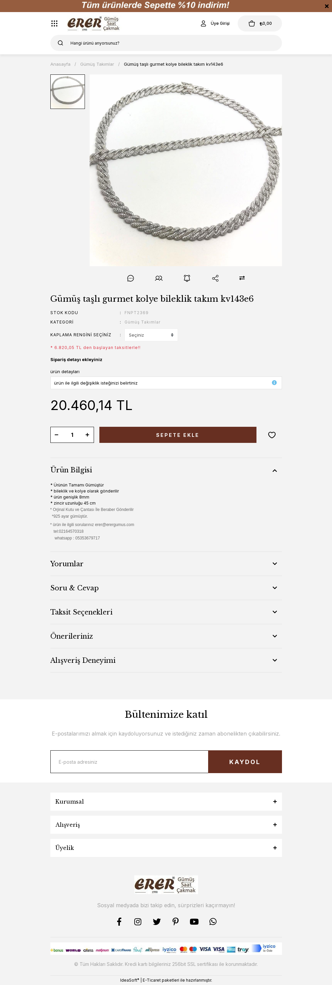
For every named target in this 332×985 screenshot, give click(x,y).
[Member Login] (214, 23)
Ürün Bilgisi (71, 470)
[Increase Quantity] (88, 435)
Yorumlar (67, 564)
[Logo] (94, 23)
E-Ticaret (152, 980)
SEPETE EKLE (177, 435)
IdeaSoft (129, 980)
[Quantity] (72, 435)
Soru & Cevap (74, 588)
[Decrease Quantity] (57, 435)
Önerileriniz (71, 636)
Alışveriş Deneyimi (82, 660)
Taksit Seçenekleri (81, 612)
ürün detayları (65, 371)
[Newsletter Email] (166, 761)
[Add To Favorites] (272, 435)
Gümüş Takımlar (142, 322)
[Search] (166, 43)
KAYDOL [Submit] (244, 761)
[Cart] (260, 23)
